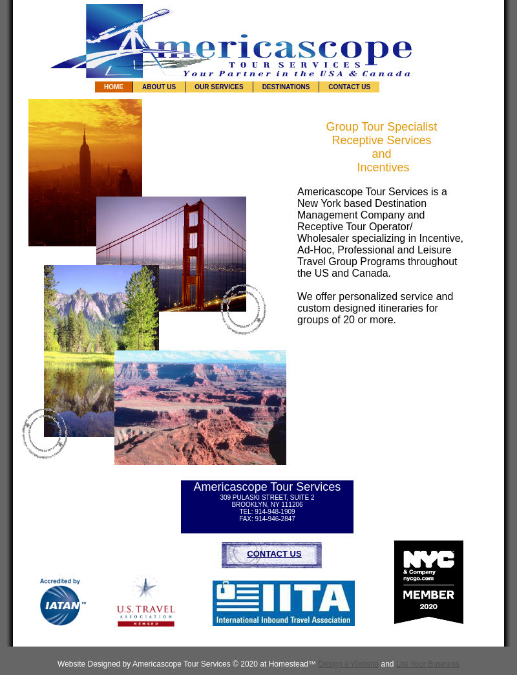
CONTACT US (274, 554)
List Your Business (427, 664)
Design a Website (348, 664)
